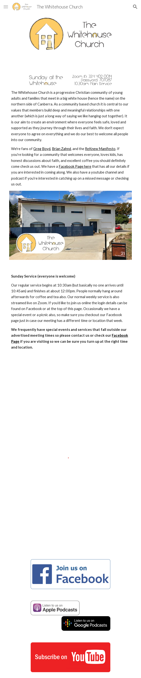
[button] (6, 6)
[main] (70, 138)
